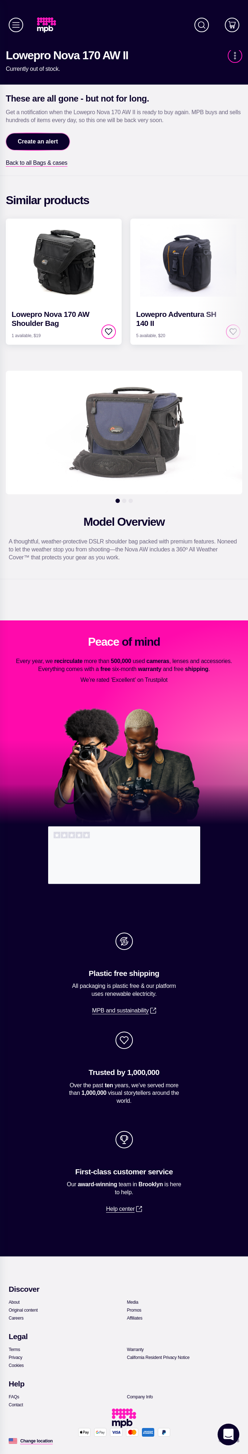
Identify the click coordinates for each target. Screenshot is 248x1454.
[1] (117, 501)
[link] (49, 25)
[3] (131, 501)
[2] (124, 501)
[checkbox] (108, 331)
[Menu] (16, 25)
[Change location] (36, 1441)
